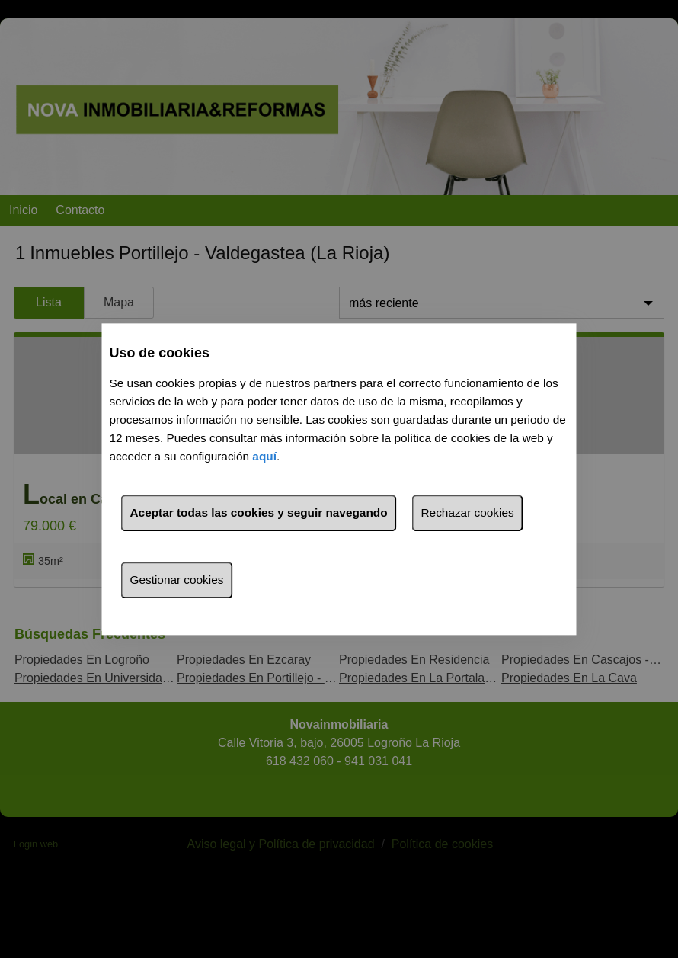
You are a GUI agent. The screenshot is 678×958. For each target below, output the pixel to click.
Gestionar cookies (177, 579)
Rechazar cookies (467, 512)
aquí (264, 456)
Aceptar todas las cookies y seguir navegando (259, 512)
